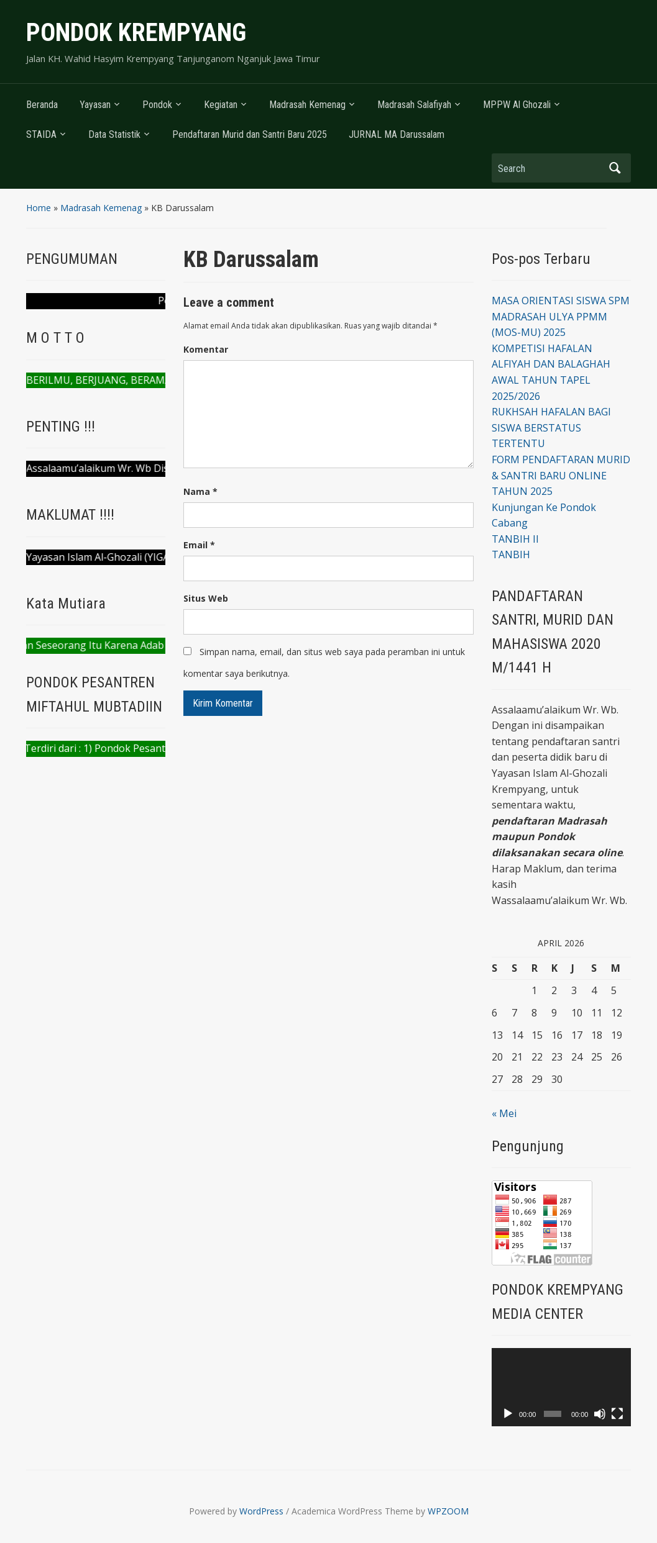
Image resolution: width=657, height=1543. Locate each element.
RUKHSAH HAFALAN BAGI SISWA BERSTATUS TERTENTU (551, 427)
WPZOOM (448, 1511)
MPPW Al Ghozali (517, 105)
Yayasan (95, 105)
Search (615, 168)
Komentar (205, 349)
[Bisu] (600, 1414)
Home (38, 208)
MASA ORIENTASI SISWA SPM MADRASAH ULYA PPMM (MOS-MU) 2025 (561, 316)
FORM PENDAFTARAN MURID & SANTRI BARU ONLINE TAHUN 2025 (561, 475)
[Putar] (508, 1414)
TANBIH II (515, 539)
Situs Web (205, 598)
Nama (200, 491)
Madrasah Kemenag (307, 105)
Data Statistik (114, 134)
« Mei (504, 1113)
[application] (561, 1387)
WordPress (261, 1511)
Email (199, 545)
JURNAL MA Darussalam (396, 134)
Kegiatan (220, 105)
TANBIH (511, 554)
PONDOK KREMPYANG (136, 32)
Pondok (157, 105)
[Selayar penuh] (617, 1414)
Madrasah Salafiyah (414, 105)
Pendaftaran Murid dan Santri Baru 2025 (249, 134)
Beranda (42, 105)
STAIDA (41, 134)
